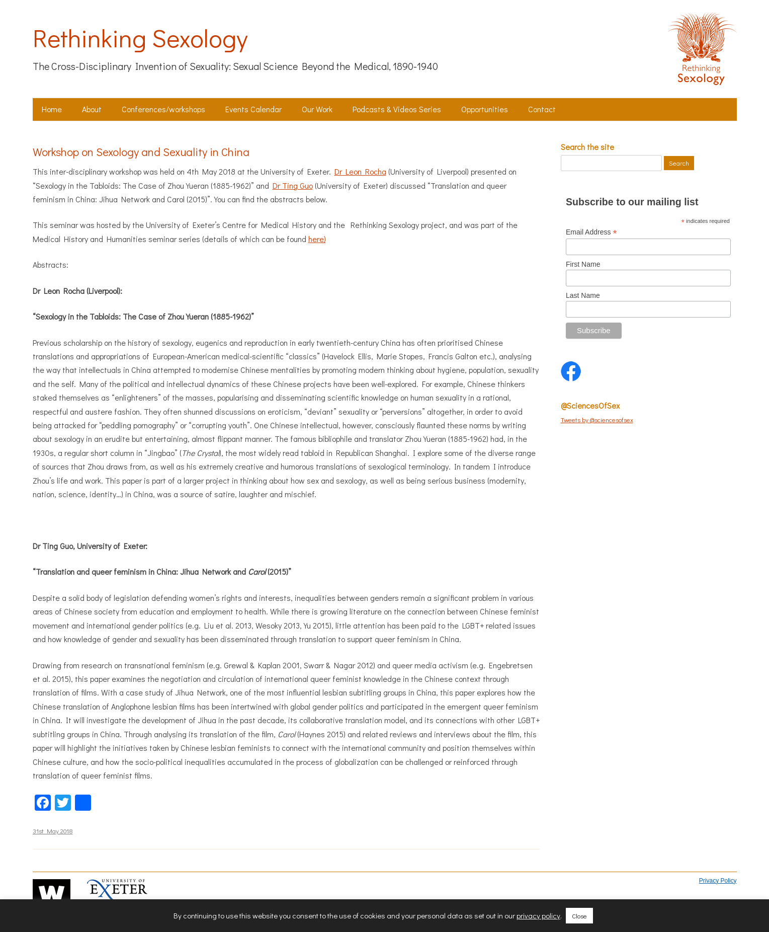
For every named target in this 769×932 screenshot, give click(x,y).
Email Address (591, 232)
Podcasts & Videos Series (397, 109)
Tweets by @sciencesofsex (597, 419)
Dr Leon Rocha (360, 171)
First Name (583, 264)
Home (52, 109)
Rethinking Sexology (140, 37)
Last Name (583, 295)
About (92, 109)
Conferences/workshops (163, 109)
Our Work (317, 109)
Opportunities (484, 109)
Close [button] (579, 915)
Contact (542, 109)
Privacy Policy (718, 880)
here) (317, 239)
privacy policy (538, 915)
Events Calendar (253, 109)
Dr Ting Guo (293, 185)
